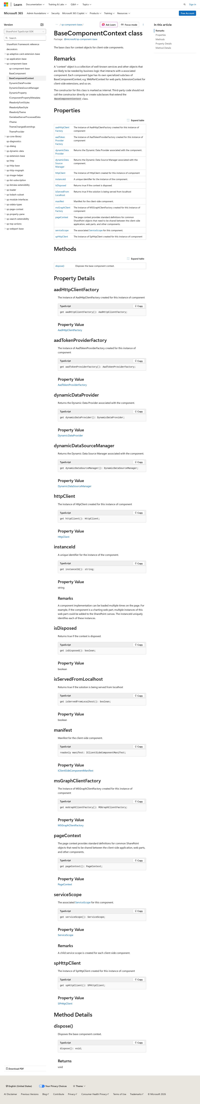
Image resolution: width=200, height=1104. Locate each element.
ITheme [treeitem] (13, 121)
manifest (59, 201)
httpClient (60, 172)
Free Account (187, 13)
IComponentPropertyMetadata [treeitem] (24, 97)
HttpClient (63, 536)
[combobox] (25, 31)
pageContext (61, 217)
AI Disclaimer (10, 1094)
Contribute (58, 1094)
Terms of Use (119, 1094)
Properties (161, 34)
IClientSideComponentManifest (75, 770)
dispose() (59, 265)
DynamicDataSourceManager (74, 486)
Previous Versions (29, 1094)
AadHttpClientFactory (70, 330)
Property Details (164, 43)
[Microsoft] (6, 4)
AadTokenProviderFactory (72, 384)
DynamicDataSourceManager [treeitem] (24, 87)
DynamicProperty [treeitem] (18, 92)
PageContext (65, 884)
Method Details (163, 47)
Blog (44, 1094)
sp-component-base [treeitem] (19, 68)
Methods (160, 39)
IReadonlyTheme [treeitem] (17, 112)
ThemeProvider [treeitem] (16, 131)
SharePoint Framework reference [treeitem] (23, 44)
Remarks (160, 30)
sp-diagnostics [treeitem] (14, 141)
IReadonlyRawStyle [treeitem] (18, 107)
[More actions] (143, 24)
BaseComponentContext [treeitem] (21, 78)
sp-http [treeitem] (10, 160)
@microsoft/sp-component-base (80, 39)
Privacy (71, 1094)
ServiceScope (96, 230)
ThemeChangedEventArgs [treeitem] (22, 126)
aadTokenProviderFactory (60, 140)
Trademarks (136, 1094)
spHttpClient (61, 236)
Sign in (192, 4)
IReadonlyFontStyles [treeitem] (19, 102)
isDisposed (60, 185)
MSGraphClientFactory (71, 825)
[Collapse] (42, 25)
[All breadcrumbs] (57, 24)
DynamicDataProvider (70, 435)
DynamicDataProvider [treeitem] (20, 83)
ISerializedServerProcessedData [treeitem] (24, 117)
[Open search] (184, 4)
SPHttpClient (65, 1003)
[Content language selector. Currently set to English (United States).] (19, 1086)
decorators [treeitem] (12, 49)
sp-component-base (71, 24)
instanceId (60, 179)
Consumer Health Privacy (94, 1094)
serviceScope (61, 230)
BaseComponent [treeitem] (17, 73)
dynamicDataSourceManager (62, 163)
